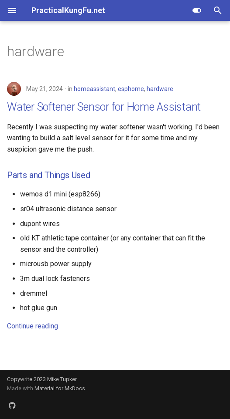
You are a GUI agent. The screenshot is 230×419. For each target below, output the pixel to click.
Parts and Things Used (48, 175)
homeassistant (94, 88)
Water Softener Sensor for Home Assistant (104, 107)
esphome (131, 88)
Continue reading (32, 326)
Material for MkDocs (59, 388)
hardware (160, 88)
